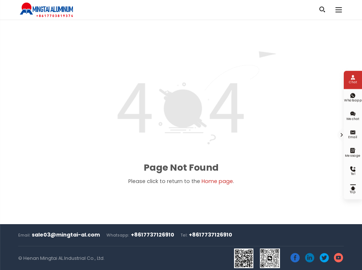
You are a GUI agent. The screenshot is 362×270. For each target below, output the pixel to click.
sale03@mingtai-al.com (66, 234)
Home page (217, 181)
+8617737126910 (152, 234)
